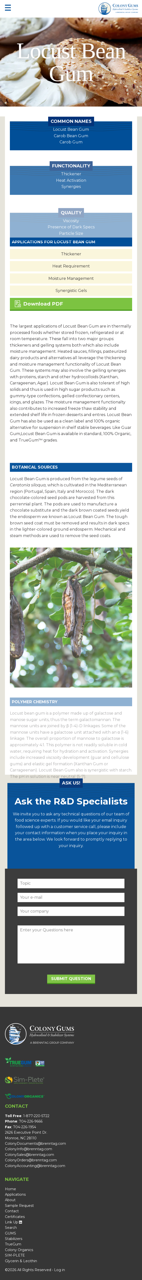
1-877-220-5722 (36, 1116)
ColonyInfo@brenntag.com (28, 1149)
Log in (59, 1270)
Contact (12, 1211)
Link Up (13, 1222)
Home (10, 1189)
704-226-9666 (30, 1121)
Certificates (15, 1216)
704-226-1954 (24, 1127)
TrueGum (13, 1244)
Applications (15, 1194)
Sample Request (19, 1205)
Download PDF (39, 303)
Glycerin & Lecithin (21, 1261)
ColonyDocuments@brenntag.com (35, 1143)
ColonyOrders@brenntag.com (31, 1160)
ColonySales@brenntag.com (29, 1154)
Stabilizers (13, 1238)
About (10, 1200)
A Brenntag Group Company (127, 12)
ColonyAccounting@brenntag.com (35, 1166)
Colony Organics (19, 1250)
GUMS (10, 1233)
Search (11, 1227)
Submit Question (71, 988)
